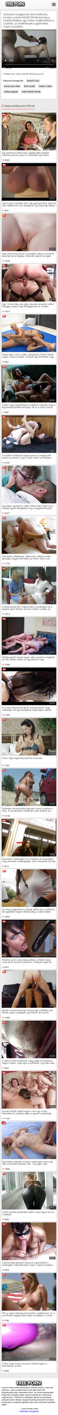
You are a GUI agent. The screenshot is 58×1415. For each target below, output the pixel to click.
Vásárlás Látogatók (29, 1411)
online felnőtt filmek (31, 91)
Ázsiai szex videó (12, 86)
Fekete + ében (45, 86)
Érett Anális (29, 86)
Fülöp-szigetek (11, 91)
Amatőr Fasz (33, 80)
